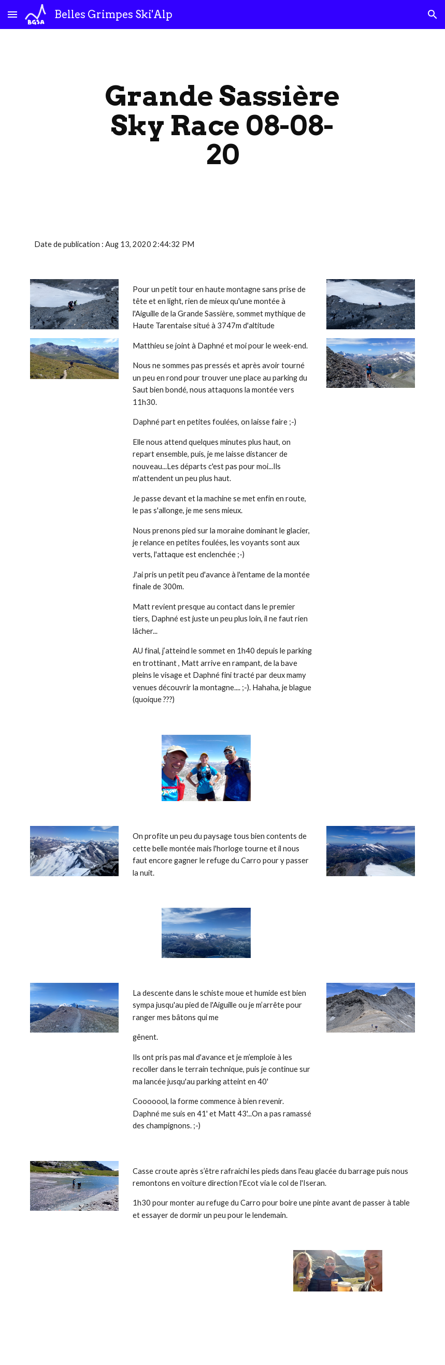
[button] (12, 14)
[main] (223, 125)
